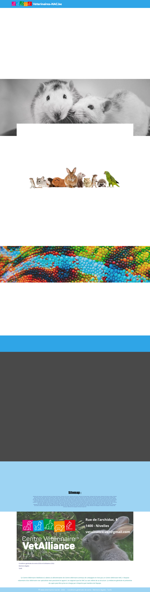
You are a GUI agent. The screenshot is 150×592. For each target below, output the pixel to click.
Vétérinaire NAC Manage (72, 499)
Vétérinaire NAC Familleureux (74, 497)
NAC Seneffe (36, 505)
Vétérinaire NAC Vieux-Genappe (48, 503)
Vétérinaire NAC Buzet (45, 497)
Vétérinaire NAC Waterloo (91, 503)
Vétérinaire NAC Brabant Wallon (84, 496)
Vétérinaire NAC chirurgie (74, 505)
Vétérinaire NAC (113, 497)
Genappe (34, 498)
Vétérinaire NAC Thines (100, 502)
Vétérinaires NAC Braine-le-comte (95, 504)
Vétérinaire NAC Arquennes (37, 496)
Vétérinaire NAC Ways (108, 503)
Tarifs (20, 568)
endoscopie (65, 506)
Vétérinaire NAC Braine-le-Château (107, 496)
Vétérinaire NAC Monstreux (89, 499)
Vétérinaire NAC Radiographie (95, 505)
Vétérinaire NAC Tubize (109, 502)
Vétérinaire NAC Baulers (56, 496)
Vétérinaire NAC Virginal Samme (80, 503)
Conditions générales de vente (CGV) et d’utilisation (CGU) (36, 563)
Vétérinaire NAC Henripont (69, 498)
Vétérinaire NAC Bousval (74, 496)
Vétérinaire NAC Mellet (80, 499)
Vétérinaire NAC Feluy (83, 497)
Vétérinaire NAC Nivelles (98, 499)
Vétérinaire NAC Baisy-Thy (47, 496)
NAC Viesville (40, 503)
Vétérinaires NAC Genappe (84, 504)
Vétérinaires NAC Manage (65, 505)
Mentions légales (24, 566)
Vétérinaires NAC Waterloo (55, 504)
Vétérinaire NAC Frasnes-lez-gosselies (103, 497)
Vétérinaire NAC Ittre (88, 498)
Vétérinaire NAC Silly (72, 502)
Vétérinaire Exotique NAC (82, 506)
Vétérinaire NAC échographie (72, 506)
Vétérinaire (115, 496)
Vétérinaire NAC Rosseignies (42, 502)
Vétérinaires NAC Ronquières (44, 505)
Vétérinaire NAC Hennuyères (60, 498)
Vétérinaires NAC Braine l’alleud (66, 504)
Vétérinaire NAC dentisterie (104, 505)
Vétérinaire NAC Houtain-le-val (79, 498)
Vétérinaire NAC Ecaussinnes (64, 497)
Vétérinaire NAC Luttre (63, 499)
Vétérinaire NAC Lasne (97, 498)
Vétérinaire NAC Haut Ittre (50, 498)
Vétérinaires (114, 504)
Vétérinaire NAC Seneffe (65, 502)
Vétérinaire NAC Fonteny (92, 497)
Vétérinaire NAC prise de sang (84, 505)
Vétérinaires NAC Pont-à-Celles (54, 505)
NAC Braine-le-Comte (37, 497)
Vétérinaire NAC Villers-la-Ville (59, 503)
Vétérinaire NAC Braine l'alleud (95, 496)
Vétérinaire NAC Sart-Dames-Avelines (53, 502)
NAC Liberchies (35, 499)
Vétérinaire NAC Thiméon (91, 502)
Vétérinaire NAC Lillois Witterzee (43, 499)
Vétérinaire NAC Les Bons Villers (106, 498)
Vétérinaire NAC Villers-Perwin (70, 503)
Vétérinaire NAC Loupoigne (54, 499)
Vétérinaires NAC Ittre (75, 504)
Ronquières (35, 502)
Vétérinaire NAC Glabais (41, 498)
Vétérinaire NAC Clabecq (54, 497)
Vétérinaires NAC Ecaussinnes (106, 504)
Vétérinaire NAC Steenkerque (82, 502)
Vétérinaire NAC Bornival (65, 496)
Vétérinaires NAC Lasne (47, 504)
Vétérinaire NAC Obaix (107, 499)
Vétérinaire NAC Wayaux (100, 503)
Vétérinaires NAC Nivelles (37, 504)
